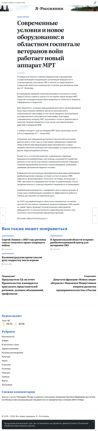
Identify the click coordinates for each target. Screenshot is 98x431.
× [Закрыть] (93, 421)
